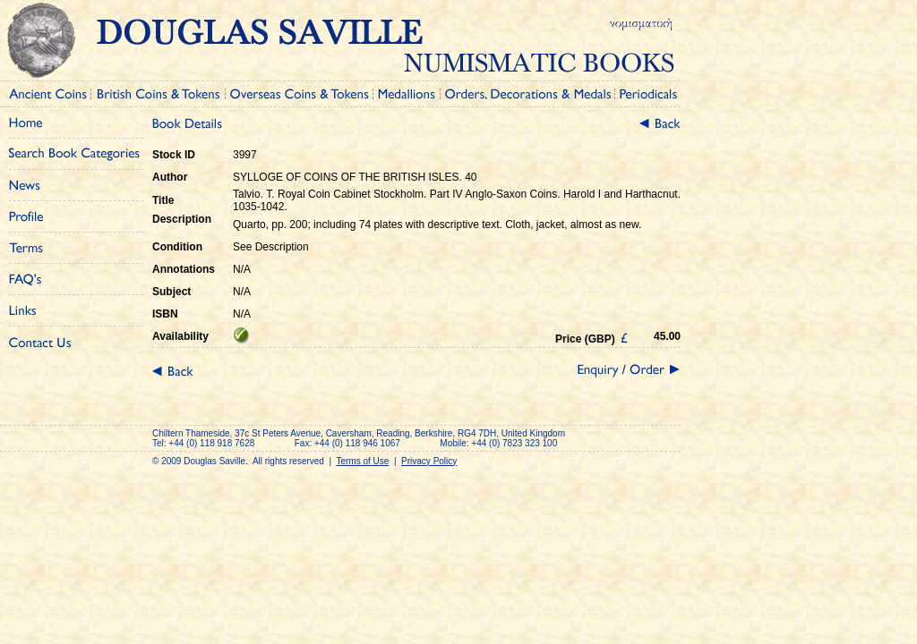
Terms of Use (362, 461)
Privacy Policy (429, 461)
